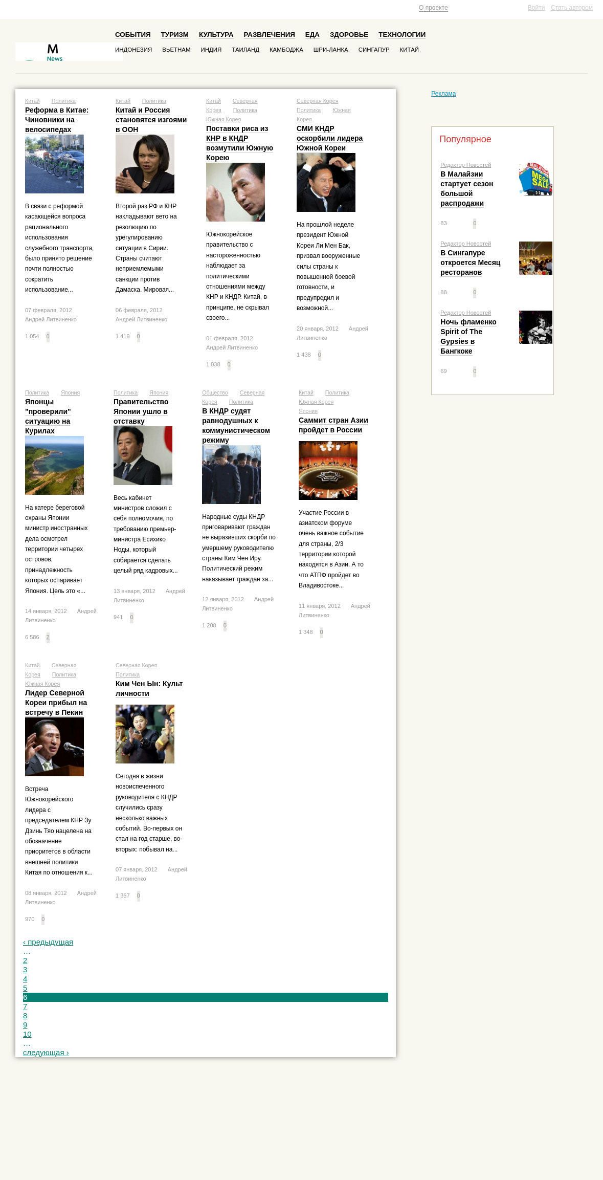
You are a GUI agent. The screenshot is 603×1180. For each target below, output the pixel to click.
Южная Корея (223, 119)
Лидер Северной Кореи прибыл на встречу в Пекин (56, 702)
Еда (312, 34)
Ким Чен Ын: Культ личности (149, 688)
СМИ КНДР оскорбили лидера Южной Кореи (330, 138)
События (133, 34)
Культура (216, 34)
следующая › (46, 1052)
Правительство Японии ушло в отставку (141, 411)
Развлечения (269, 34)
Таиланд (245, 50)
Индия (211, 50)
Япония (70, 392)
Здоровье (349, 34)
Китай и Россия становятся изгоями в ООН (151, 120)
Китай (409, 50)
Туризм (175, 34)
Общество (215, 392)
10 (27, 1034)
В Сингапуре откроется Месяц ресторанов (470, 262)
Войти (536, 7)
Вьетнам (176, 50)
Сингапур (374, 50)
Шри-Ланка (331, 50)
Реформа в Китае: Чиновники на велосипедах (56, 120)
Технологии (402, 34)
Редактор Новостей (465, 165)
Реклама (443, 93)
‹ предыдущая (48, 941)
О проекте (433, 7)
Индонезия (133, 50)
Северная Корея (317, 101)
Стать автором (572, 7)
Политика (64, 101)
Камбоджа (286, 50)
